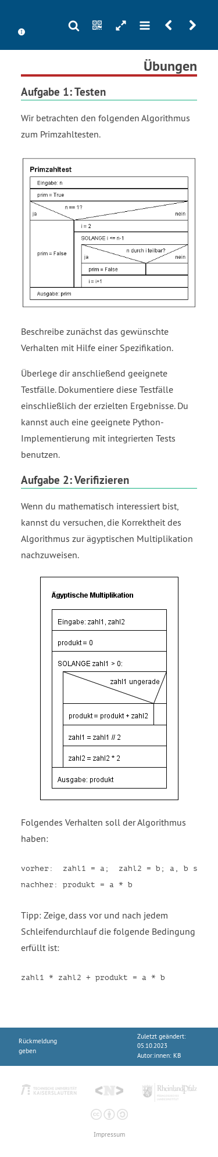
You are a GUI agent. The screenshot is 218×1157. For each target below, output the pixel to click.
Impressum (109, 1134)
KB (177, 1056)
